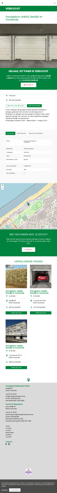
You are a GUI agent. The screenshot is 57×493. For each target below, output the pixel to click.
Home (8, 426)
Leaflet (36, 228)
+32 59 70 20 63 (11, 394)
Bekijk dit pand (16, 313)
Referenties (10, 433)
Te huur (8, 430)
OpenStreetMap (47, 228)
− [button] (2, 188)
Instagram (9, 444)
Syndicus (9, 435)
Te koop (8, 428)
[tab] (10, 133)
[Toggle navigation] (54, 3)
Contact (9, 437)
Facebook (6, 444)
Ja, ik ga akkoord (15, 491)
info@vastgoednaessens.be (15, 396)
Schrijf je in (28, 249)
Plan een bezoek (34, 106)
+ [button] (2, 185)
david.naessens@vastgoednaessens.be (19, 414)
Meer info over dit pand (15, 106)
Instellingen (4, 491)
